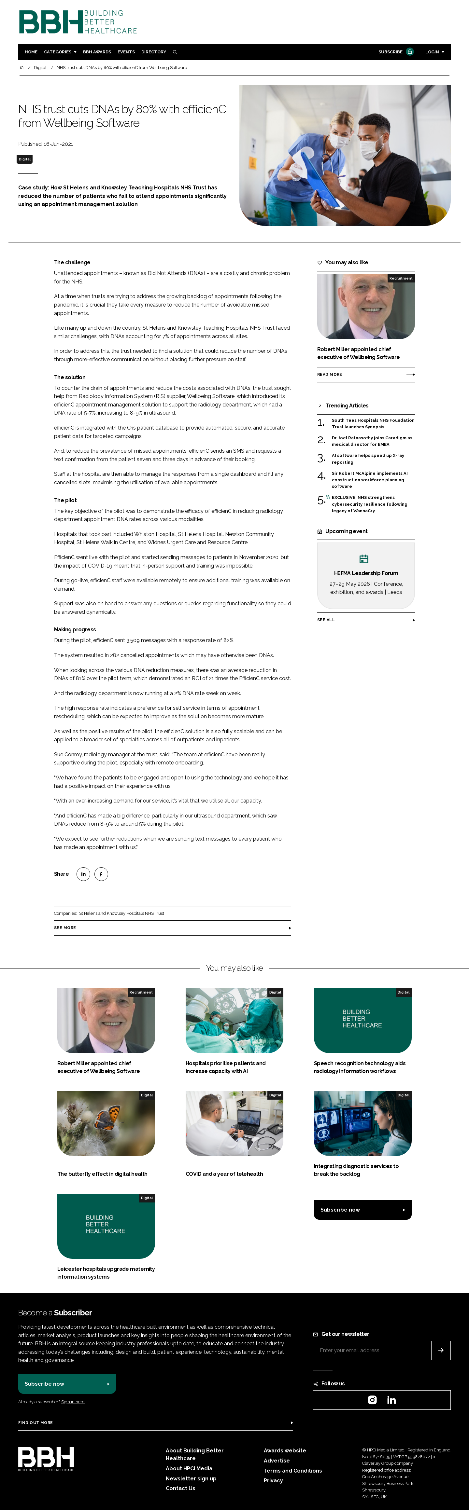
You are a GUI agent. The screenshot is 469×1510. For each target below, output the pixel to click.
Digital (25, 159)
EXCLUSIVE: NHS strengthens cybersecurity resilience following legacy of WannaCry (369, 504)
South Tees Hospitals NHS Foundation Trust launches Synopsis (373, 424)
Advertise (277, 1461)
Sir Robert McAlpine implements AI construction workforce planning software (370, 480)
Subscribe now (340, 1210)
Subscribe (395, 52)
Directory (153, 51)
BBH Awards (97, 51)
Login (432, 51)
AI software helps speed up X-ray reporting (368, 459)
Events (126, 51)
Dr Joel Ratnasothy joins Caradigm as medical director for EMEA (372, 441)
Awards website (285, 1451)
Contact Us (180, 1488)
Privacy (273, 1480)
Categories (57, 51)
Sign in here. (73, 1401)
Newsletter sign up (191, 1479)
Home (31, 51)
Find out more (35, 1423)
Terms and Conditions (293, 1471)
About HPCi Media (189, 1468)
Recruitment (401, 278)
